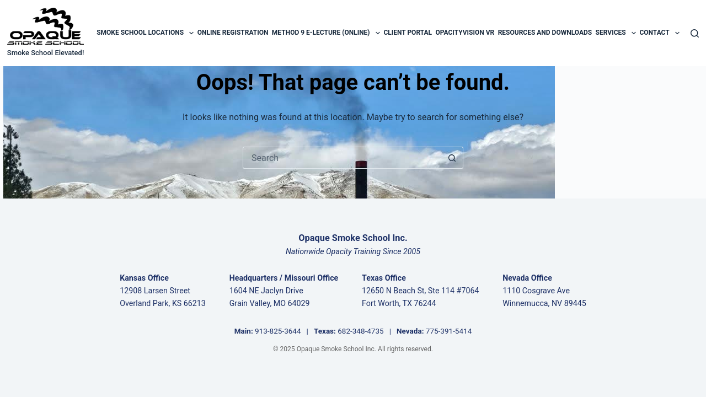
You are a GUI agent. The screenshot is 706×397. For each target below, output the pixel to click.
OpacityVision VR (464, 32)
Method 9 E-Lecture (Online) (326, 33)
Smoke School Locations (145, 33)
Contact (659, 33)
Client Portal (407, 32)
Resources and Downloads (545, 32)
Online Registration (233, 32)
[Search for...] (342, 158)
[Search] (695, 33)
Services (616, 33)
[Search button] (452, 158)
